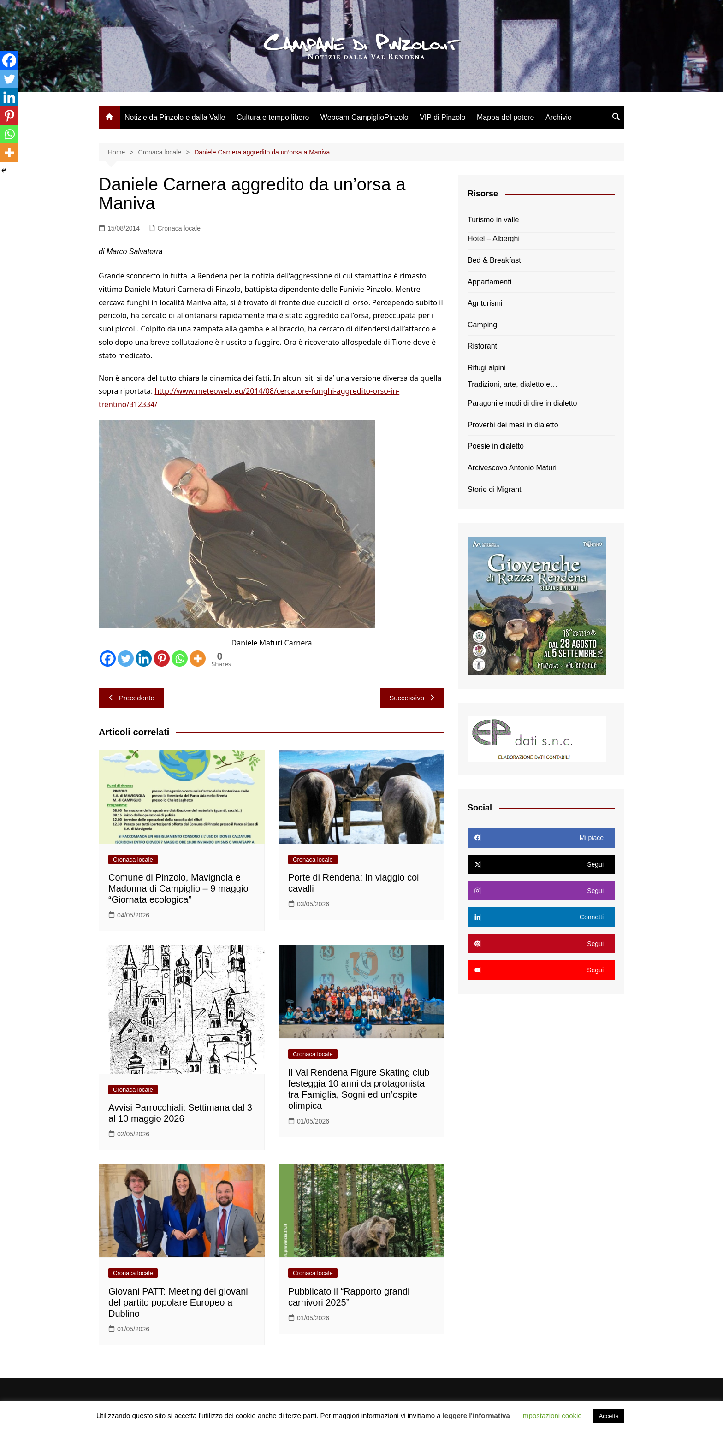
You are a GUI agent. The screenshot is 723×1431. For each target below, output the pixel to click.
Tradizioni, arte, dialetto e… (512, 384)
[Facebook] (108, 658)
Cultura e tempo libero (273, 117)
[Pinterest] (162, 658)
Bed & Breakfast (494, 260)
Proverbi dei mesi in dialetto (513, 425)
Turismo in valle (493, 220)
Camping (482, 325)
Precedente (131, 698)
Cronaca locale (179, 228)
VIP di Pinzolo (442, 117)
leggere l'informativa (476, 1415)
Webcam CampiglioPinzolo (364, 117)
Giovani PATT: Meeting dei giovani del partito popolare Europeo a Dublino (178, 1302)
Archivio (558, 117)
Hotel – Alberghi (494, 238)
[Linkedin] (144, 658)
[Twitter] (126, 658)
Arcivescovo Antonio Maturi (512, 468)
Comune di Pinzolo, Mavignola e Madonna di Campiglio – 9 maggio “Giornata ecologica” (178, 888)
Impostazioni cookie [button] (551, 1415)
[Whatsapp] (180, 658)
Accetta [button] (609, 1416)
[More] (198, 658)
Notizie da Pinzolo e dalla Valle (174, 117)
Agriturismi (485, 303)
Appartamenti (489, 282)
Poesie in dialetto (496, 446)
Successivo (412, 698)
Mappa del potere (505, 117)
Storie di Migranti (495, 489)
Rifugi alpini (487, 368)
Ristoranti (483, 346)
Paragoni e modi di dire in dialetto (522, 403)
